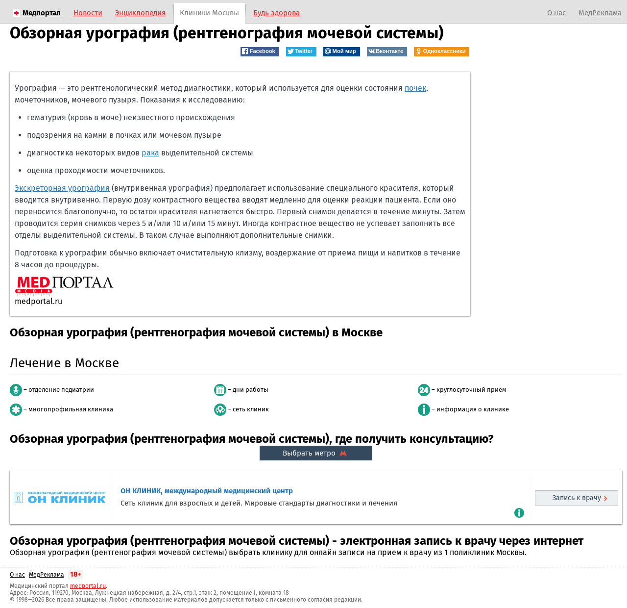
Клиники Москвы (209, 12)
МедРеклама (600, 12)
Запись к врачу (577, 498)
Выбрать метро (316, 453)
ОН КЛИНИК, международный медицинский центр (207, 490)
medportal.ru (88, 586)
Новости (87, 12)
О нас (556, 12)
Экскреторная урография (62, 188)
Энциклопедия (140, 12)
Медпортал (42, 12)
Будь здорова (276, 12)
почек (415, 88)
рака (150, 152)
